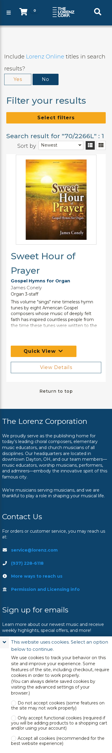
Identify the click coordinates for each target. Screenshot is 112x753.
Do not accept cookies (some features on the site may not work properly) (58, 706)
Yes (17, 79)
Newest (49, 145)
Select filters (56, 118)
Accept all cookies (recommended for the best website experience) (58, 741)
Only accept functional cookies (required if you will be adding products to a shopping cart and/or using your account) (59, 723)
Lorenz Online (45, 56)
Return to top (56, 391)
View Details (56, 367)
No (45, 79)
